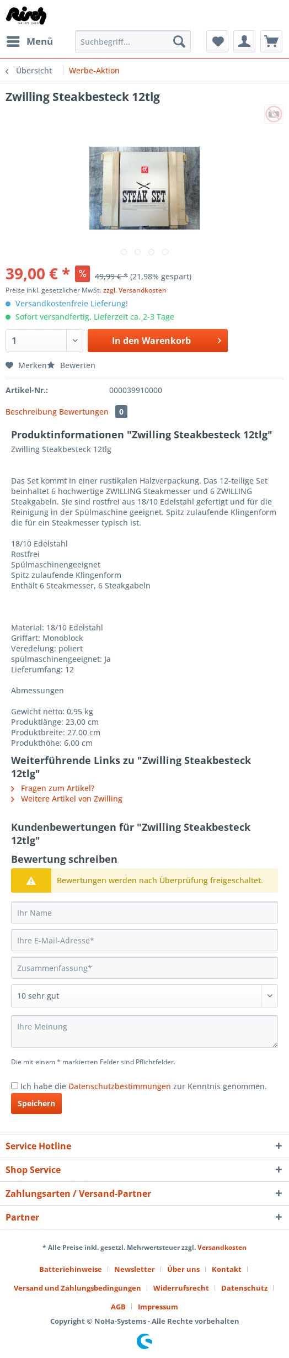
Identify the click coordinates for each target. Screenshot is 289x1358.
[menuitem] (29, 41)
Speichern (36, 1103)
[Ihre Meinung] (144, 1031)
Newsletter (134, 1269)
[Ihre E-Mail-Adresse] (144, 940)
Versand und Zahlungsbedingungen (77, 1288)
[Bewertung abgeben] (144, 995)
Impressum (158, 1307)
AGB (118, 1307)
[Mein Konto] (244, 41)
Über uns (183, 1269)
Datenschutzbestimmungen (119, 1086)
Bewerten (71, 365)
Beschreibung (31, 411)
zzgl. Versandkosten (135, 290)
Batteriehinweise (70, 1269)
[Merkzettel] (217, 41)
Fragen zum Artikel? (52, 788)
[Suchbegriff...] (133, 41)
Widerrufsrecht (181, 1288)
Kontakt (227, 1269)
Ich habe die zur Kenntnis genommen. (143, 1086)
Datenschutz (244, 1288)
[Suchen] (179, 41)
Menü (30, 40)
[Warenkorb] (271, 41)
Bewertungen (93, 411)
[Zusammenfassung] (144, 968)
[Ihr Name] (144, 912)
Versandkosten (222, 1247)
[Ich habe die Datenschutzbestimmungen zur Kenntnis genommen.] (14, 1085)
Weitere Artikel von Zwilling (66, 798)
